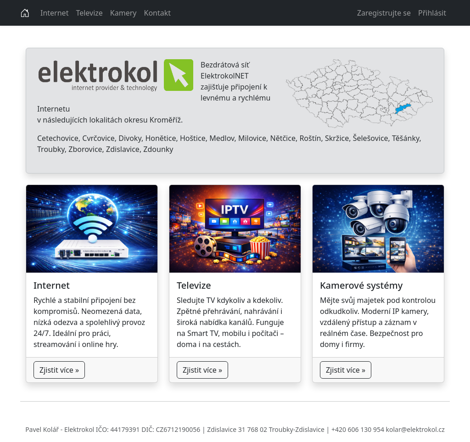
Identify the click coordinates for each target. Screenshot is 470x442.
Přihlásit (432, 13)
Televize (89, 13)
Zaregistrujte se (384, 13)
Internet (54, 13)
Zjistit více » (59, 370)
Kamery (123, 13)
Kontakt (157, 13)
